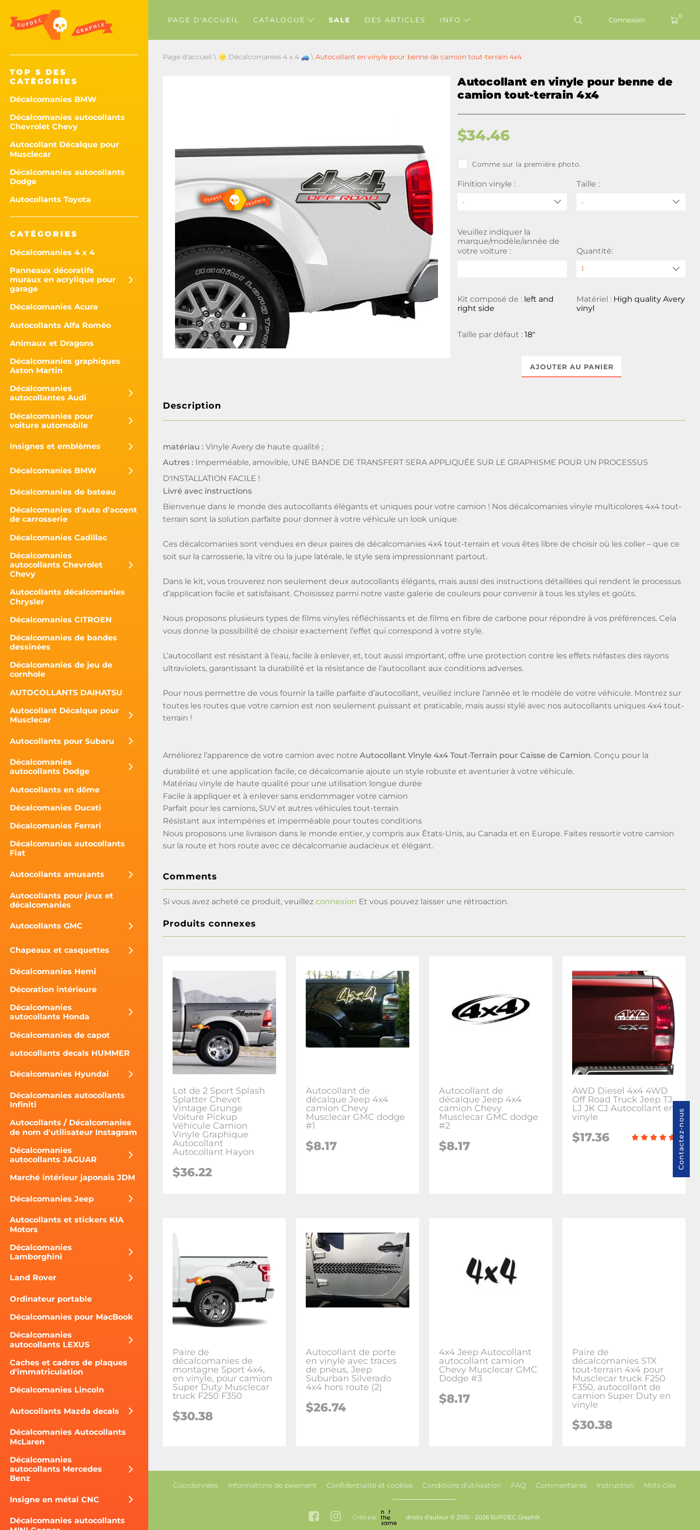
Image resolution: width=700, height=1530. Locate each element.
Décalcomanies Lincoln (57, 1389)
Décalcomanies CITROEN (61, 619)
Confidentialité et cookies (370, 1485)
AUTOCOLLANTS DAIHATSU (66, 692)
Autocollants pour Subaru (62, 741)
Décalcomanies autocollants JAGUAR (53, 1155)
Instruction (615, 1485)
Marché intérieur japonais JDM (72, 1177)
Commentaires (561, 1485)
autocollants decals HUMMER (70, 1053)
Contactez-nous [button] (681, 1139)
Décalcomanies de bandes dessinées (63, 642)
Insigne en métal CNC (54, 1499)
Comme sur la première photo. (518, 164)
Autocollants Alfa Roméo (60, 325)
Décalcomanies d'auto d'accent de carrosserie (73, 514)
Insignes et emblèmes (55, 446)
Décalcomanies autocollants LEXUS (49, 1339)
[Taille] (631, 201)
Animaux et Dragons (52, 343)
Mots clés (660, 1485)
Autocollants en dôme (55, 789)
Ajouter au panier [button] (571, 366)
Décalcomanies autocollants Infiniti (67, 1100)
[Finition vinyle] (511, 201)
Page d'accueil (203, 20)
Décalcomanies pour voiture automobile (51, 421)
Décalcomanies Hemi (53, 971)
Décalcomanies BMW (53, 99)
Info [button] (455, 20)
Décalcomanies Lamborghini (41, 1252)
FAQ (518, 1485)
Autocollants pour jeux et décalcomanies (61, 900)
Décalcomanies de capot (60, 1035)
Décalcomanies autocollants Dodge (67, 177)
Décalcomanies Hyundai (59, 1074)
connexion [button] (336, 901)
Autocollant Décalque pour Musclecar (64, 149)
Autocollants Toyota (50, 199)
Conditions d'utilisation (461, 1485)
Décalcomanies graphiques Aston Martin (65, 366)
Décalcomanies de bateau (63, 492)
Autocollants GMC (46, 925)
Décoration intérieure (53, 989)
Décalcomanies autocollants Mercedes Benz (56, 1469)
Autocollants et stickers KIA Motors (66, 1224)
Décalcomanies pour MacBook (71, 1317)
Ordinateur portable (51, 1299)
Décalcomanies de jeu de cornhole (61, 669)
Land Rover (33, 1277)
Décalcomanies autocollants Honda (49, 1012)
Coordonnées (195, 1485)
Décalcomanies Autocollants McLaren (68, 1436)
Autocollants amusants (57, 874)
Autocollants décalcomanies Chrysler (67, 596)
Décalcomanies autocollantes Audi (48, 393)
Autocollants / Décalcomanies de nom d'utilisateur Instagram (73, 1127)
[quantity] (631, 268)
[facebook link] (314, 1517)
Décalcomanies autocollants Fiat (67, 848)
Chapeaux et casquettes (59, 950)
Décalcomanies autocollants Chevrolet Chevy (67, 122)
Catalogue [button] (283, 20)
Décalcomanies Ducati (55, 807)
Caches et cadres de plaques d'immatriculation (68, 1367)
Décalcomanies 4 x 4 (52, 252)
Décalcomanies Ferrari (55, 825)
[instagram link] (336, 1517)
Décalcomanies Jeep (52, 1198)
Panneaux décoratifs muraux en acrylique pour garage (63, 279)
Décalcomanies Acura (54, 306)
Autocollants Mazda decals (64, 1411)
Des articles (395, 20)
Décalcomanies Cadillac (58, 537)
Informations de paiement (272, 1485)
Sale (339, 20)
